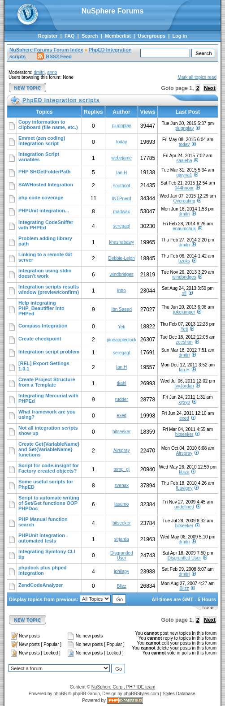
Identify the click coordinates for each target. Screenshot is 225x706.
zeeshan (184, 342)
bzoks (184, 260)
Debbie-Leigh (121, 258)
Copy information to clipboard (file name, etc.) (48, 124)
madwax (121, 211)
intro (121, 290)
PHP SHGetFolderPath (44, 171)
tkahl (121, 383)
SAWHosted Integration (45, 184)
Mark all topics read (196, 77)
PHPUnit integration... (43, 210)
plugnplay (121, 125)
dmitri (39, 72)
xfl (184, 293)
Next (210, 88)
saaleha (184, 160)
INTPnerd (121, 198)
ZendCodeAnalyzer (40, 585)
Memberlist (118, 36)
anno (52, 72)
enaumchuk (184, 228)
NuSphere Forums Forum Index (46, 49)
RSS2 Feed (54, 56)
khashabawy (121, 242)
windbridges (122, 274)
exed (121, 415)
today (121, 141)
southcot (121, 185)
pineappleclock (121, 339)
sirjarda (121, 539)
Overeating (184, 200)
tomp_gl (121, 469)
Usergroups (151, 36)
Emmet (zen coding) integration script (41, 140)
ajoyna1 (184, 174)
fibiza (184, 471)
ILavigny (184, 488)
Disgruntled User (121, 555)
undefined (184, 506)
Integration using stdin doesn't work (45, 273)
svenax (121, 485)
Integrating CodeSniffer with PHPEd (45, 225)
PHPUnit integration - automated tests (43, 538)
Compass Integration (42, 325)
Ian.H (121, 172)
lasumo (121, 504)
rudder (121, 399)
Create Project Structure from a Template (46, 382)
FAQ (70, 36)
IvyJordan (184, 385)
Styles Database (179, 693)
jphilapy (121, 571)
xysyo (184, 402)
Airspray (121, 450)
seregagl (121, 226)
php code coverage (40, 197)
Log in (179, 36)
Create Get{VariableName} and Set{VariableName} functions (48, 449)
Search (90, 36)
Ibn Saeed (121, 309)
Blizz (121, 586)
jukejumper (184, 312)
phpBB (60, 693)
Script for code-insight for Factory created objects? (48, 468)
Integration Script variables (38, 156)
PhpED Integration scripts (61, 100)
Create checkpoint (39, 338)
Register (48, 36)
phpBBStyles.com (141, 693)
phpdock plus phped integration (42, 570)
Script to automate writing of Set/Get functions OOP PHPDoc (48, 503)
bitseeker (121, 431)
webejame (121, 157)
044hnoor (184, 187)
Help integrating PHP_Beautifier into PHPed (41, 308)
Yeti (121, 326)
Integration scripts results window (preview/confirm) (48, 289)
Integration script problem (48, 351)
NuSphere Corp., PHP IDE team (123, 686)
